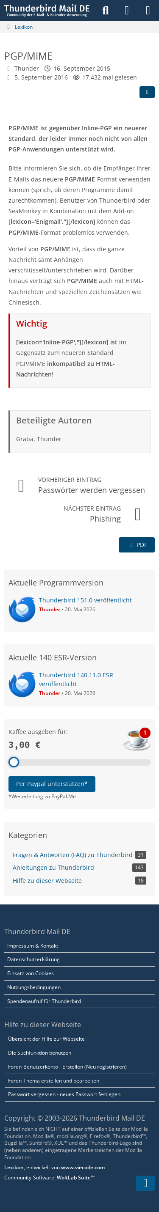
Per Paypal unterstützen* (52, 784)
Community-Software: (49, 1177)
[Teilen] (147, 92)
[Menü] (147, 10)
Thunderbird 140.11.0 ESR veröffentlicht (76, 679)
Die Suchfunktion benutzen (39, 1052)
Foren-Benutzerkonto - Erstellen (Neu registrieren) (67, 1066)
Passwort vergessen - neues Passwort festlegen (64, 1094)
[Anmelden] (126, 10)
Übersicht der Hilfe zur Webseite (46, 1038)
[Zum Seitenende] (145, 1183)
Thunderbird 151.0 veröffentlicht (85, 600)
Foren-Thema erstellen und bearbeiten (53, 1080)
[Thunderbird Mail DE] (47, 10)
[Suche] (105, 10)
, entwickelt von (54, 1167)
